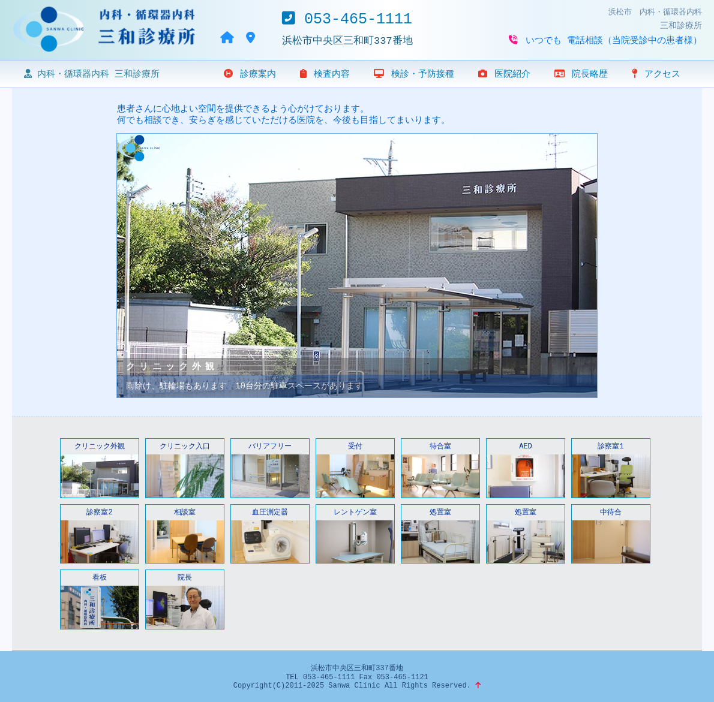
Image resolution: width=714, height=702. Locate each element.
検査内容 (325, 74)
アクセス (656, 74)
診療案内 (250, 74)
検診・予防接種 (414, 74)
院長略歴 (581, 74)
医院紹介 (504, 74)
